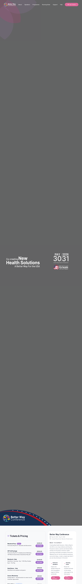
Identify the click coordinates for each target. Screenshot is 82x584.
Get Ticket (39, 545)
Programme (36, 4)
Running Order (46, 4)
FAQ (61, 4)
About (20, 4)
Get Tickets (72, 4)
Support (55, 4)
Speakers (27, 4)
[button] (25, 545)
